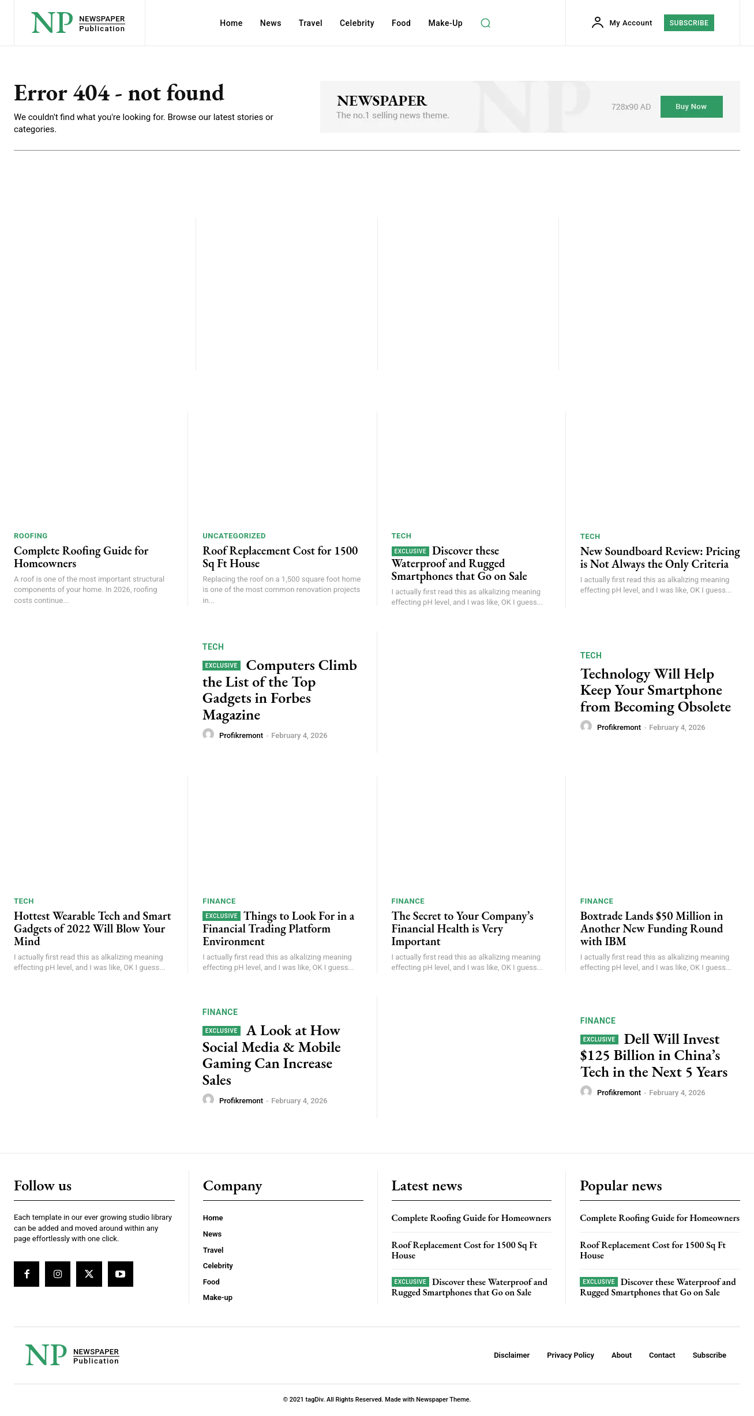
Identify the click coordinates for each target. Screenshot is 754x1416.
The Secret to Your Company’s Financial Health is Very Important (463, 929)
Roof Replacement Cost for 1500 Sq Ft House (280, 558)
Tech (402, 537)
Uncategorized (234, 537)
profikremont (241, 736)
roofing (31, 537)
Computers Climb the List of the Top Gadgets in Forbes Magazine (279, 690)
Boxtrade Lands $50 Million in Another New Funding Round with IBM (651, 929)
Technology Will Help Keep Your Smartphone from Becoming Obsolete (655, 690)
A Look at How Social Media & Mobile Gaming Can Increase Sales (271, 1056)
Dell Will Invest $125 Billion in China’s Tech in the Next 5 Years (654, 1055)
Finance (218, 901)
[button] (485, 23)
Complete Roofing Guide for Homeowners (81, 558)
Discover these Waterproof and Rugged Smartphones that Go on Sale (459, 564)
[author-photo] (209, 735)
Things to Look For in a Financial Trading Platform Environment (278, 929)
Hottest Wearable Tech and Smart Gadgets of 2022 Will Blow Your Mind (92, 929)
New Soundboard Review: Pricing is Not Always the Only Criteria (660, 558)
